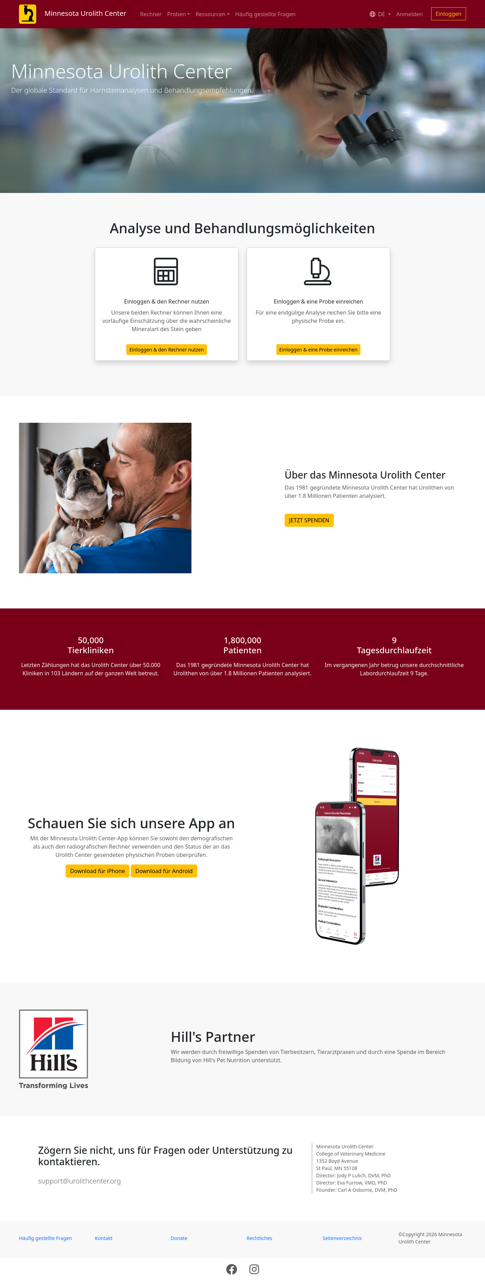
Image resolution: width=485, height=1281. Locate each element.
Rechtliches (259, 1238)
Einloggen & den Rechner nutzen (166, 349)
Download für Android (163, 871)
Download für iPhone (97, 871)
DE (378, 14)
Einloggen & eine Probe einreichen (318, 349)
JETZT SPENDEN (309, 520)
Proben (176, 14)
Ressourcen (211, 14)
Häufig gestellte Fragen (265, 14)
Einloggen (449, 14)
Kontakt (103, 1238)
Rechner (150, 14)
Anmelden (409, 14)
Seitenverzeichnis (342, 1238)
